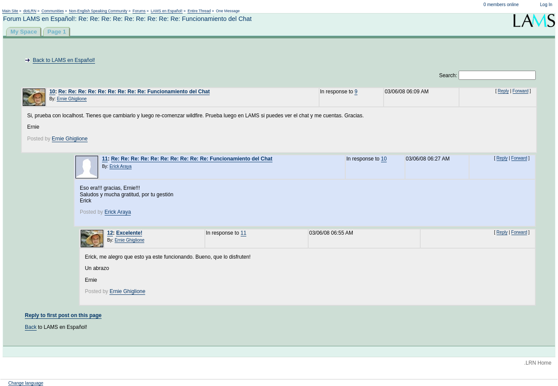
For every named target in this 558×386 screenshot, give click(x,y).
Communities (52, 11)
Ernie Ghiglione (71, 98)
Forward (521, 91)
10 (52, 92)
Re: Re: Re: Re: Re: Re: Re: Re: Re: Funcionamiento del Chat (134, 92)
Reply (503, 91)
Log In (546, 4)
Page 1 (57, 31)
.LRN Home (537, 363)
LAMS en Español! (167, 11)
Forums (139, 11)
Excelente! (129, 233)
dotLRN (29, 11)
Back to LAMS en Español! (64, 60)
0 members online (501, 4)
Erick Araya (120, 166)
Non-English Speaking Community (98, 11)
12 (110, 233)
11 (105, 159)
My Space (23, 31)
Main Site (10, 11)
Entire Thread (199, 11)
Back (31, 327)
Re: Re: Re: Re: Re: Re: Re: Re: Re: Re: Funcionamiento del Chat (191, 159)
